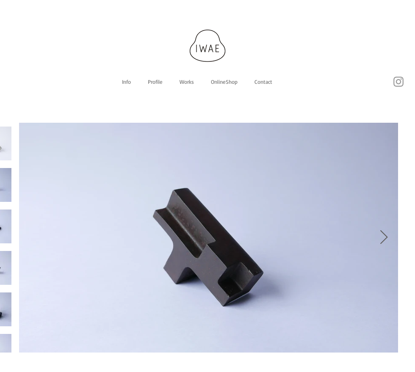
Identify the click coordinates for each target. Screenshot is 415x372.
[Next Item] (383, 237)
